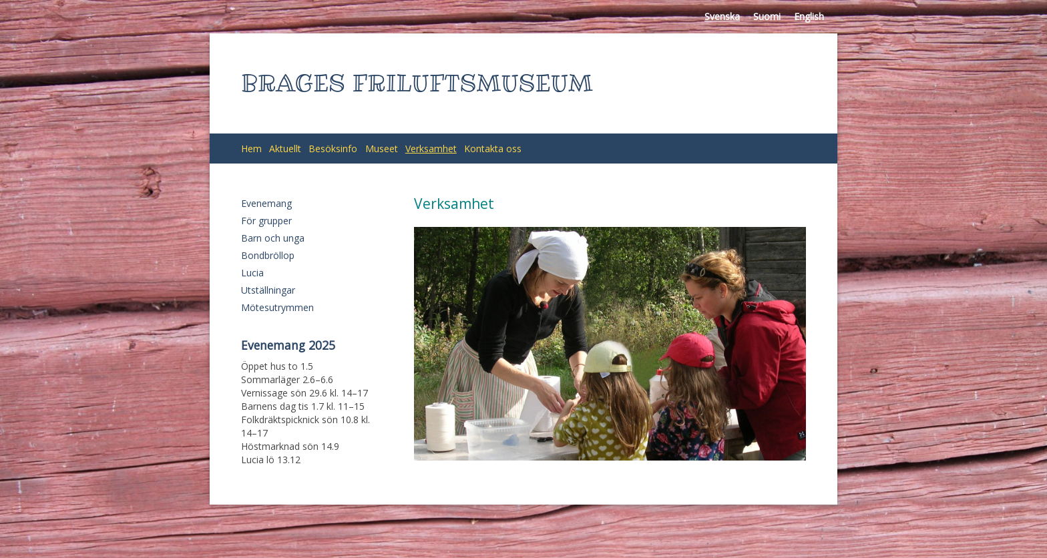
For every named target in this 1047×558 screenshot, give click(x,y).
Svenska (722, 16)
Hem (251, 148)
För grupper (266, 220)
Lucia (252, 272)
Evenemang (266, 203)
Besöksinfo (332, 148)
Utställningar (268, 290)
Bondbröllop (267, 255)
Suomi (767, 16)
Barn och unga (272, 238)
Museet (381, 148)
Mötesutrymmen (277, 307)
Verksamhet (431, 148)
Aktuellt (285, 148)
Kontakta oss (492, 148)
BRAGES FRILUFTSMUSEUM (417, 83)
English (809, 16)
